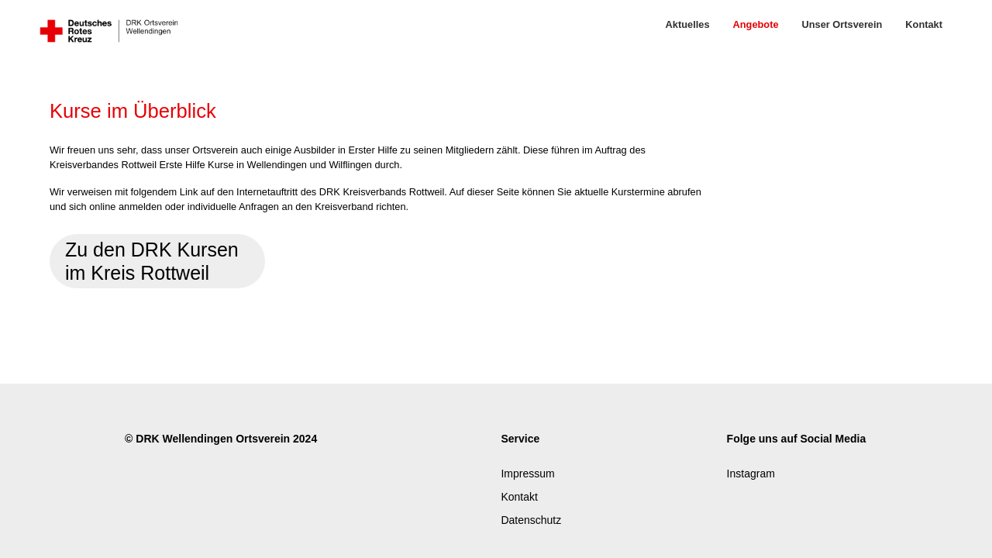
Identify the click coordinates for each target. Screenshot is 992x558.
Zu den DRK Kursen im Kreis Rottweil (152, 261)
